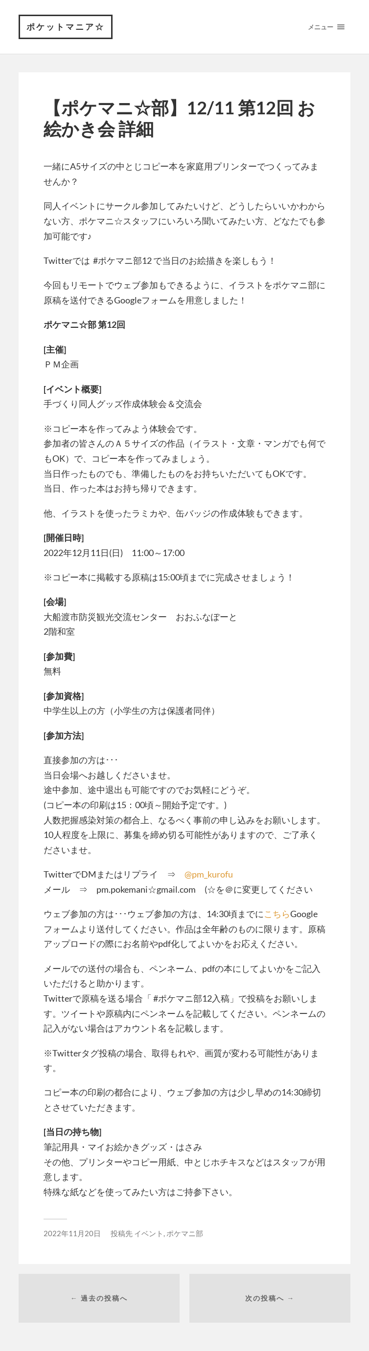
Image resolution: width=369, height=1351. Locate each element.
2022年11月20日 (72, 1233)
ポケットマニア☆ (65, 26)
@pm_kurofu (208, 874)
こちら (277, 913)
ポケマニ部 (184, 1233)
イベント (148, 1233)
